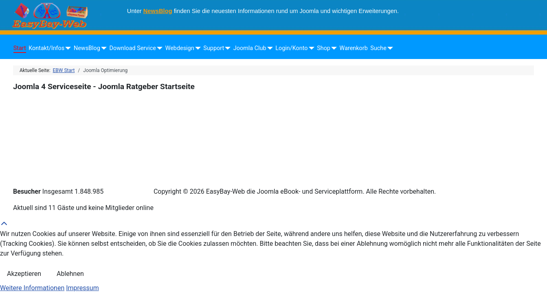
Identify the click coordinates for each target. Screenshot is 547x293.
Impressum (82, 288)
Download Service (133, 48)
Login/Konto (291, 48)
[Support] (226, 48)
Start (19, 48)
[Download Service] (158, 48)
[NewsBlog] (102, 48)
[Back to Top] (273, 224)
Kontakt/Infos (46, 48)
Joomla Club (249, 48)
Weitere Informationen (32, 288)
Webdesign (179, 48)
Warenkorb (354, 48)
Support (213, 48)
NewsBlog (157, 11)
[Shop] (332, 48)
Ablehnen (70, 274)
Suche (378, 48)
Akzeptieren (24, 274)
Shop (323, 48)
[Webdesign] (196, 48)
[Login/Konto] (309, 48)
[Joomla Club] (268, 48)
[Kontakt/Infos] (66, 48)
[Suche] (388, 48)
